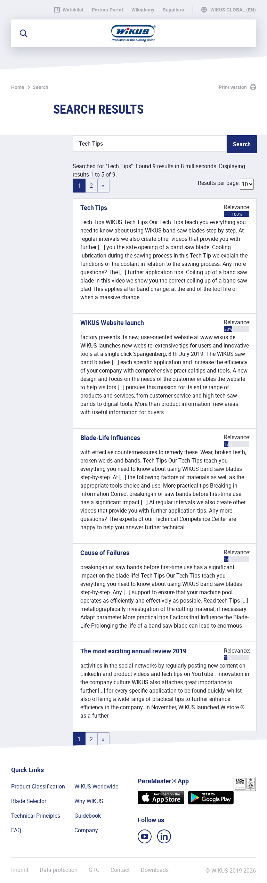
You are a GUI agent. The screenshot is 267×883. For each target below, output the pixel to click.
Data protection (59, 870)
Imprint (20, 870)
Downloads (155, 870)
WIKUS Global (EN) (233, 10)
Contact (120, 870)
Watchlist (68, 10)
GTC (94, 870)
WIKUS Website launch (112, 322)
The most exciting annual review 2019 (133, 651)
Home (17, 87)
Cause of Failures (104, 552)
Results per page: (219, 183)
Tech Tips (93, 207)
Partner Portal (107, 10)
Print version (233, 87)
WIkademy (142, 10)
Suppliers (173, 10)
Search (40, 87)
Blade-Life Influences (110, 437)
